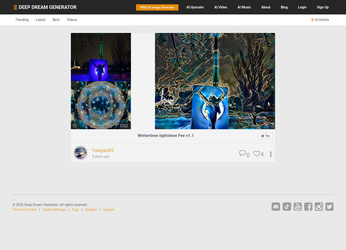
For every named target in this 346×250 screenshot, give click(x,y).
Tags (75, 210)
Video (220, 7)
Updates (91, 210)
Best (60, 20)
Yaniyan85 (103, 151)
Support (109, 210)
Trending (23, 20)
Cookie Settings (54, 210)
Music (244, 7)
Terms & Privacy (24, 210)
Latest (44, 20)
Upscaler (195, 7)
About (265, 7)
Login (302, 7)
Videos (78, 20)
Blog (284, 7)
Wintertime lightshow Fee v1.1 (166, 135)
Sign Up (323, 7)
